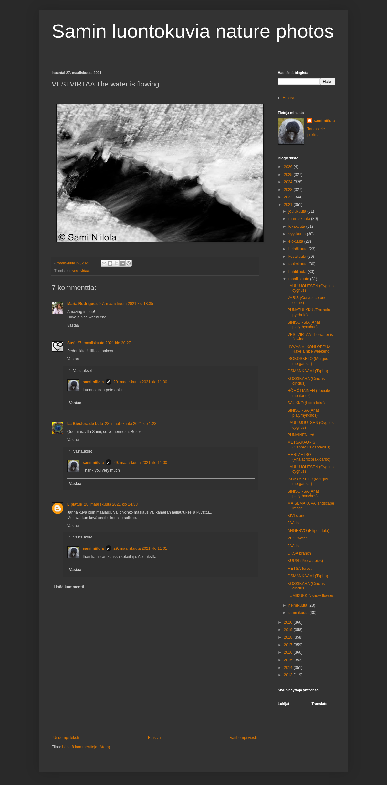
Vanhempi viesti (243, 737)
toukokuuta (298, 264)
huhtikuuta (298, 271)
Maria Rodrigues (82, 303)
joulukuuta (297, 211)
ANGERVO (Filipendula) (308, 530)
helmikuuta (298, 605)
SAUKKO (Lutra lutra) (306, 403)
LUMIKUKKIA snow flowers (311, 595)
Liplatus (74, 504)
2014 (289, 667)
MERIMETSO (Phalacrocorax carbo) (309, 456)
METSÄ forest (300, 568)
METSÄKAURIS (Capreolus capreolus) (309, 444)
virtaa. (85, 271)
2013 (289, 675)
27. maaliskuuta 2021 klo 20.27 (104, 343)
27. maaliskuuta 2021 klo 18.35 (126, 303)
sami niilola (93, 382)
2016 (289, 652)
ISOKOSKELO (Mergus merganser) (308, 361)
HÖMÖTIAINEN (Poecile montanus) (309, 393)
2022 (289, 197)
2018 (289, 637)
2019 (289, 630)
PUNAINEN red (301, 435)
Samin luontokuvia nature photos (193, 31)
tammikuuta (298, 612)
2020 (289, 622)
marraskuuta (299, 218)
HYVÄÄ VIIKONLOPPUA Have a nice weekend (309, 349)
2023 (289, 189)
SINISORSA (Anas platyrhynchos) (303, 412)
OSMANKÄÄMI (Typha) (308, 371)
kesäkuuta (297, 256)
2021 (289, 204)
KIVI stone (296, 515)
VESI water (297, 538)
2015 (289, 660)
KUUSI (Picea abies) (305, 561)
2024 (289, 182)
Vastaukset (82, 370)
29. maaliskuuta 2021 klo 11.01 (140, 548)
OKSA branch (299, 553)
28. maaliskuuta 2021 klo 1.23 (130, 423)
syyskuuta (297, 234)
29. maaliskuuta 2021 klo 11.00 (140, 382)
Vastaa (73, 325)
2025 (289, 174)
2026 (289, 167)
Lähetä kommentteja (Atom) (86, 747)
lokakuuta (297, 226)
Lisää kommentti (69, 587)
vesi (75, 271)
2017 (289, 645)
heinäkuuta (298, 249)
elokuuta (296, 241)
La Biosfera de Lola (85, 423)
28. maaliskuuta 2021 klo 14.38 (111, 504)
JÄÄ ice (294, 523)
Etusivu (154, 737)
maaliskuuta (299, 279)
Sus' (71, 343)
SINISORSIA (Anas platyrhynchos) (304, 324)
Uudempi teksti (66, 737)
